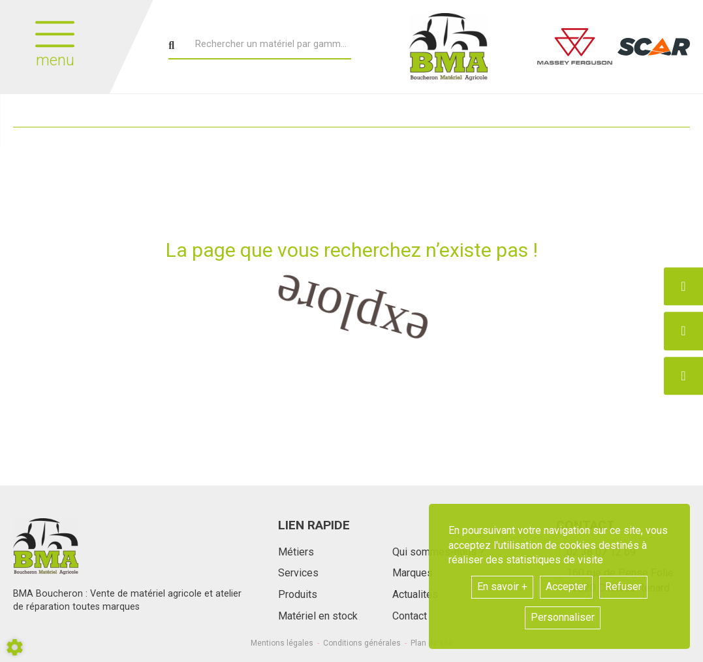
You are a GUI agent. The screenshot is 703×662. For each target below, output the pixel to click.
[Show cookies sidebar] (15, 647)
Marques (412, 573)
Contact (409, 616)
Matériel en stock (318, 616)
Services (298, 573)
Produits (297, 594)
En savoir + (502, 586)
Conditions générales (362, 643)
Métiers (296, 552)
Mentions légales (282, 643)
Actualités (415, 594)
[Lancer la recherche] (171, 46)
